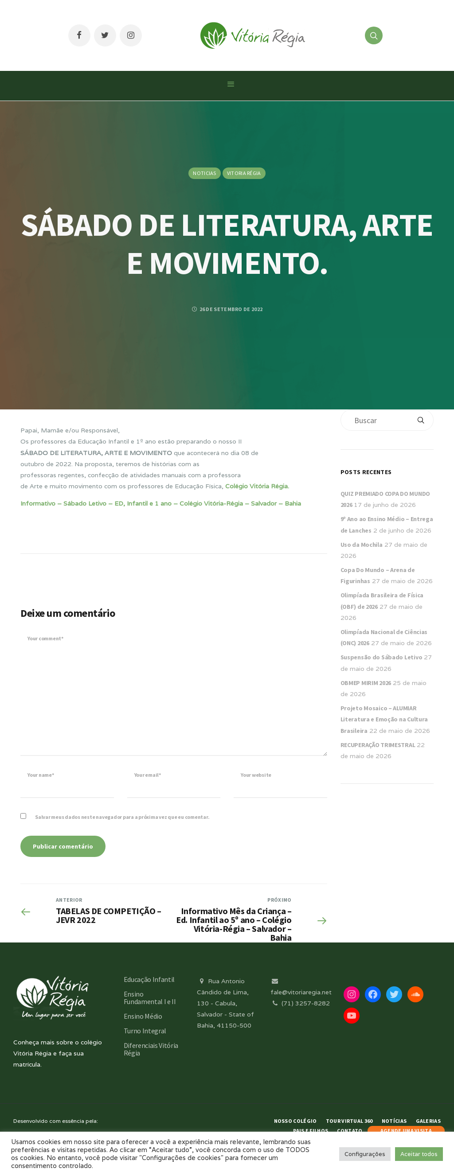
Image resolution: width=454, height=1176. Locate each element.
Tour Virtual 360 (349, 1121)
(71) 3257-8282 (300, 1003)
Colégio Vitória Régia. (257, 486)
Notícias (394, 1121)
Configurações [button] (364, 1154)
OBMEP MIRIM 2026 (365, 683)
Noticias (204, 173)
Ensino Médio (143, 1016)
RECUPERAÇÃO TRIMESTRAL (377, 745)
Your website (256, 774)
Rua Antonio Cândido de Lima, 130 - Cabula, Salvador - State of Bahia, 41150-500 (225, 1003)
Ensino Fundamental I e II (150, 997)
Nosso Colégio (295, 1121)
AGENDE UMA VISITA (406, 1130)
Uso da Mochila (361, 545)
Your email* (147, 774)
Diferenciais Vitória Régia (151, 1049)
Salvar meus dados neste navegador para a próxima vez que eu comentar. (122, 817)
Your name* (40, 774)
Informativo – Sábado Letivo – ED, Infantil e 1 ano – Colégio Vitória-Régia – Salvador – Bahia (160, 503)
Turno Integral (145, 1030)
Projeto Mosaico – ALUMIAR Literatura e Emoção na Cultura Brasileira (384, 719)
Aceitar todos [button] (419, 1154)
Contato (349, 1130)
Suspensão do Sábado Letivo (381, 657)
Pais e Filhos (310, 1130)
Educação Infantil (149, 979)
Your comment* (45, 638)
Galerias (428, 1121)
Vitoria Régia (244, 173)
